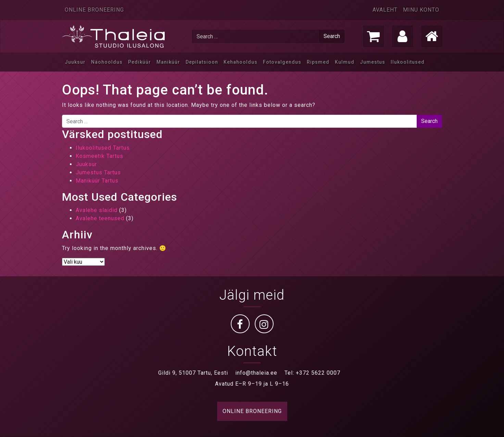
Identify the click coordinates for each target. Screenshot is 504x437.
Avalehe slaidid (96, 210)
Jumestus (372, 62)
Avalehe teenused (100, 218)
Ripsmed (318, 62)
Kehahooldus (240, 62)
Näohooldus (107, 62)
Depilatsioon (202, 62)
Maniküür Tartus (97, 180)
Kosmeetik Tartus (99, 156)
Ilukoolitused (408, 62)
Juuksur (75, 62)
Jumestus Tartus (98, 172)
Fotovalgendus (282, 62)
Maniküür (168, 62)
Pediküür (139, 62)
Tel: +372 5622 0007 (312, 373)
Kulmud (344, 62)
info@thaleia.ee (256, 373)
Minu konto (421, 10)
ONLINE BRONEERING (252, 411)
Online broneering (94, 10)
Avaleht (385, 10)
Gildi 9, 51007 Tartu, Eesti (193, 373)
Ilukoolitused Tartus (103, 148)
